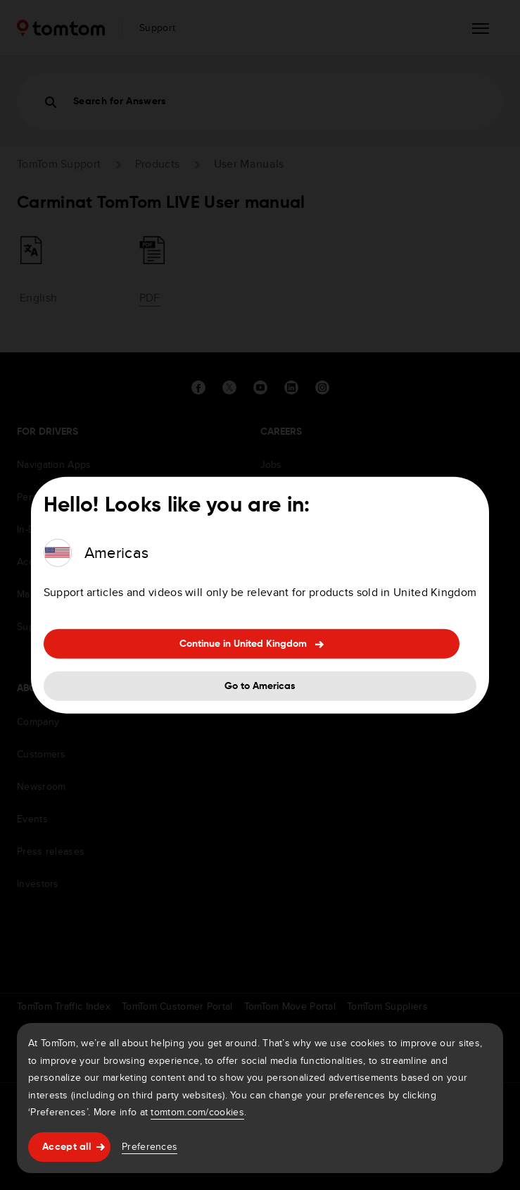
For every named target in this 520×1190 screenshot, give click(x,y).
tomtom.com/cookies (197, 1112)
